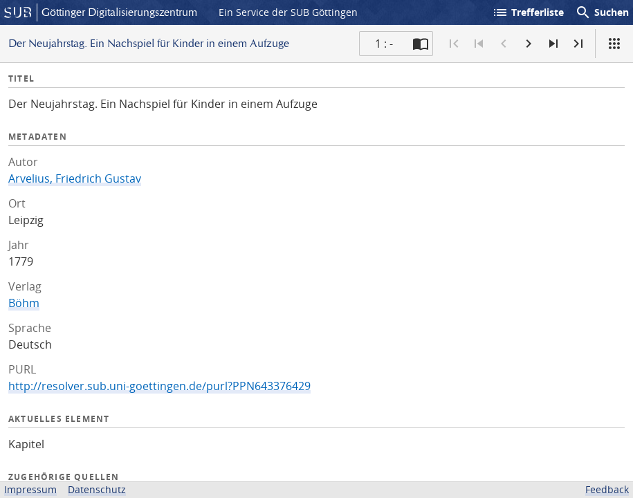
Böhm (23, 303)
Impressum (30, 489)
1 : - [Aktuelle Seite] (384, 43)
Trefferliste (528, 12)
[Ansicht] (614, 43)
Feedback (607, 489)
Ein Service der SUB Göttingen (288, 12)
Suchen (602, 12)
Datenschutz (97, 489)
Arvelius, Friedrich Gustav (74, 178)
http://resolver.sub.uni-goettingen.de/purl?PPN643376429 (159, 386)
